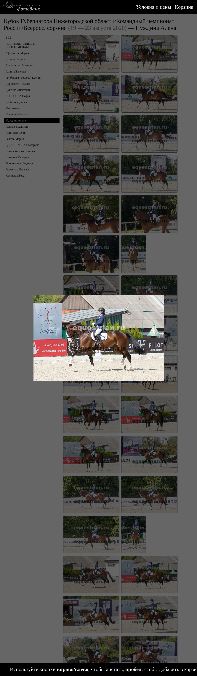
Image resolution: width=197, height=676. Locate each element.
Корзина (184, 7)
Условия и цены (153, 7)
